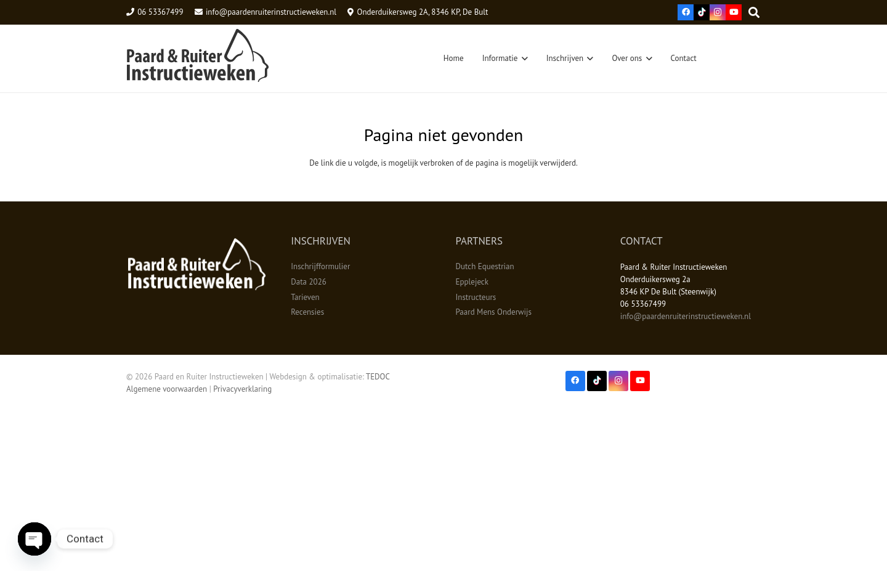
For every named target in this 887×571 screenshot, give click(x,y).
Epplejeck (472, 282)
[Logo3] (197, 59)
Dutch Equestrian (485, 266)
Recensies (307, 312)
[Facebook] (686, 12)
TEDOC (378, 376)
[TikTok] (702, 12)
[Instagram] (718, 12)
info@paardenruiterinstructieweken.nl (685, 316)
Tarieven (305, 297)
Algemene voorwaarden (166, 389)
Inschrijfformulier (320, 266)
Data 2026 (308, 282)
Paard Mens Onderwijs (494, 312)
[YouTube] (734, 12)
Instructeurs (476, 297)
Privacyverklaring (242, 389)
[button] (522, 58)
